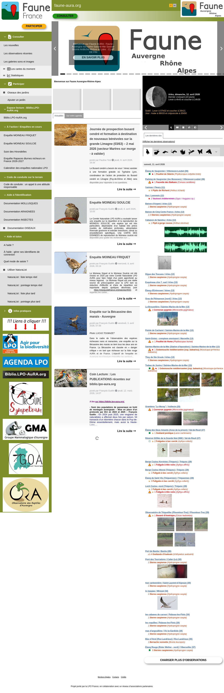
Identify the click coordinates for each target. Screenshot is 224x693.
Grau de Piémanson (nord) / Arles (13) (163, 298)
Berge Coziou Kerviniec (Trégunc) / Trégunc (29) (168, 462)
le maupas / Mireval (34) (156, 591)
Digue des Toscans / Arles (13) (160, 274)
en (174, 5)
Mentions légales (104, 677)
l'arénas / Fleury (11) (155, 187)
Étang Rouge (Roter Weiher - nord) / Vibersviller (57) (170, 647)
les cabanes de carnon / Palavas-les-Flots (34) (167, 614)
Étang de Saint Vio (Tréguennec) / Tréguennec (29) (169, 478)
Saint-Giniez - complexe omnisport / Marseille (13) (169, 338)
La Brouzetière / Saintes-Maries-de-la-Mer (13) (167, 307)
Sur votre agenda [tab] (74, 116)
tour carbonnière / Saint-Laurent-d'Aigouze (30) (168, 583)
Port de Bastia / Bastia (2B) (158, 551)
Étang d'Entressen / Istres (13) (159, 290)
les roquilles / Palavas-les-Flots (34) (162, 623)
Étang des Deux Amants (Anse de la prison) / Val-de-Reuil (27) (175, 430)
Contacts (115, 677)
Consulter (65, 15)
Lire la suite (126, 189)
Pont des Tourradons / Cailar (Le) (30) (163, 559)
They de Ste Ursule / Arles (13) (159, 357)
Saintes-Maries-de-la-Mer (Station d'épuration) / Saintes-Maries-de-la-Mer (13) (182, 346)
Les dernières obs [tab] (153, 135)
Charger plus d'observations (183, 660)
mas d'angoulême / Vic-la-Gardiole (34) (164, 631)
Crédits (123, 677)
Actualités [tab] (58, 116)
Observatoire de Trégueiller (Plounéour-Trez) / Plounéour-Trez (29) (177, 512)
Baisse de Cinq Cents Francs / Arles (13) (164, 212)
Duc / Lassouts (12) (154, 195)
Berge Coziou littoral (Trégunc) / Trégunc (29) (167, 470)
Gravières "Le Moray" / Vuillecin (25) (162, 406)
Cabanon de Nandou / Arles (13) (160, 220)
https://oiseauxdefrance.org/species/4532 (112, 290)
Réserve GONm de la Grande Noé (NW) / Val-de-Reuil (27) (172, 438)
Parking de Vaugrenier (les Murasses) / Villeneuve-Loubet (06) (175, 179)
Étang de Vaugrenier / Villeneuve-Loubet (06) (166, 171)
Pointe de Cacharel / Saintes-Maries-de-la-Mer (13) (169, 330)
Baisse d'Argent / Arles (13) (158, 204)
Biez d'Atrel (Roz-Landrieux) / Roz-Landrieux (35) (168, 639)
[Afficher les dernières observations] (159, 141)
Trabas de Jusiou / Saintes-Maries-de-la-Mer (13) (168, 365)
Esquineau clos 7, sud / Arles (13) (161, 282)
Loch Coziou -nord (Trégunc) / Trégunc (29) (166, 486)
